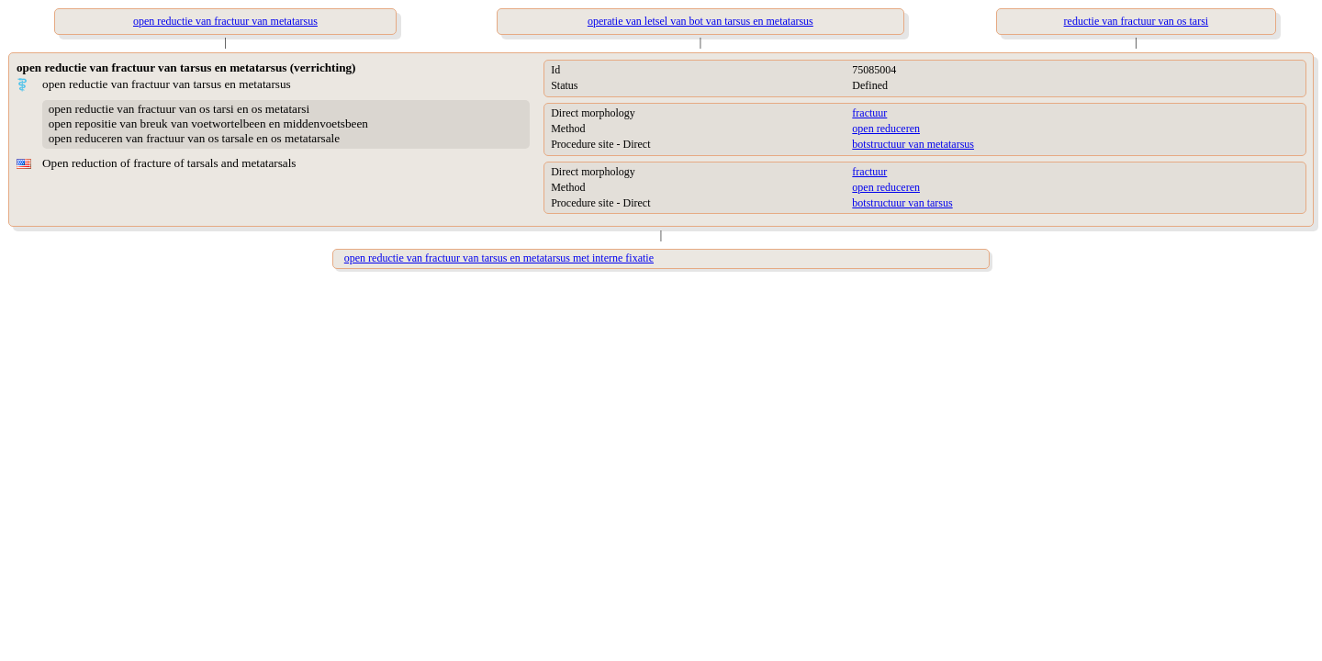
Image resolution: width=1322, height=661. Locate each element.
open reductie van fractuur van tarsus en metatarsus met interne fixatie (499, 258)
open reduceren (886, 128)
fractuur (869, 112)
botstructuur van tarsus (902, 202)
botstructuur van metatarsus (913, 144)
